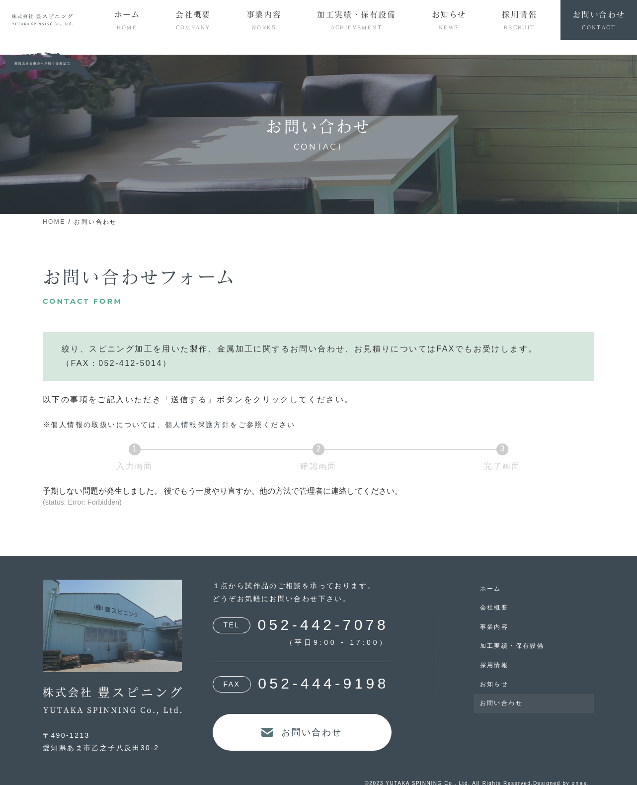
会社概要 (494, 607)
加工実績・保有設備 (512, 645)
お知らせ (494, 684)
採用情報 (494, 665)
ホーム (490, 588)
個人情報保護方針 (197, 425)
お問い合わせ (501, 702)
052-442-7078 (323, 624)
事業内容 (494, 626)
